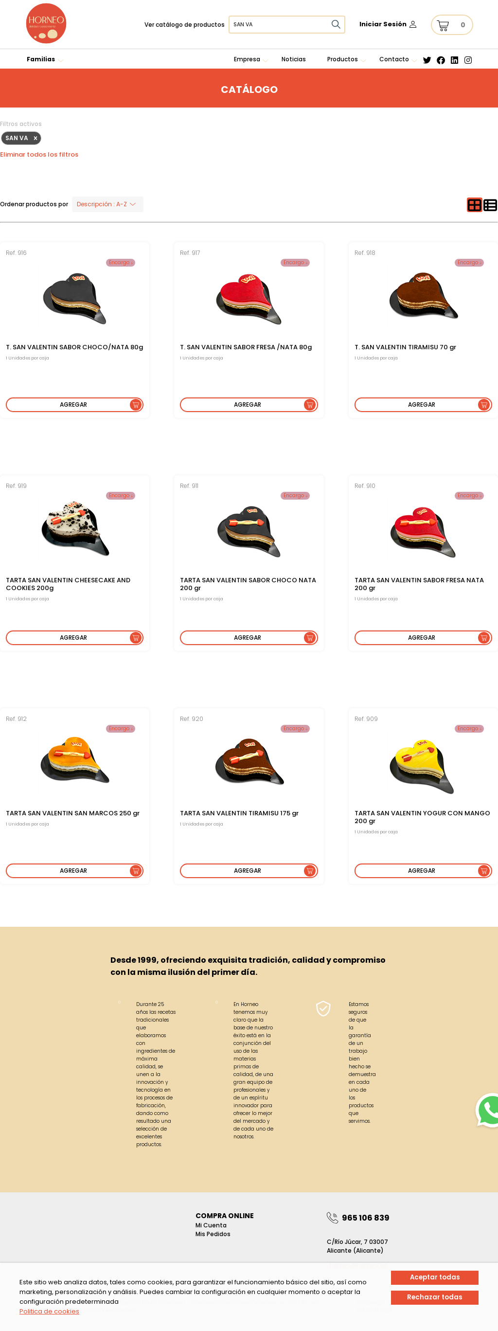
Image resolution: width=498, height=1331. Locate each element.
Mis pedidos (213, 1234)
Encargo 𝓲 (120, 262)
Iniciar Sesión (383, 24)
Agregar (73, 404)
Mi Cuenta (211, 1225)
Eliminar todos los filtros (39, 154)
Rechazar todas (435, 1296)
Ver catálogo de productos (184, 24)
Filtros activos (21, 124)
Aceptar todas (435, 1277)
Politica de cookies (49, 1311)
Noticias (294, 59)
